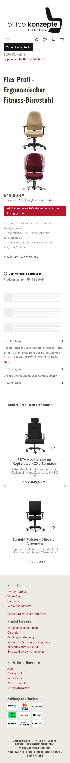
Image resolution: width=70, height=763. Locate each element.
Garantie (12, 632)
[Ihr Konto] (53, 39)
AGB (10, 668)
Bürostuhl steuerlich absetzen (26, 651)
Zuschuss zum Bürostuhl (23, 646)
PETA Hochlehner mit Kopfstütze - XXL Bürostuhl (35, 462)
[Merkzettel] (45, 39)
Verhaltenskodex (18, 687)
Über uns (13, 601)
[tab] (34, 352)
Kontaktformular (18, 591)
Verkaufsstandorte (18, 47)
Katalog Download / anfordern (26, 613)
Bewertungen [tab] (34, 383)
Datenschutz (15, 673)
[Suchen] (36, 39)
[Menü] (8, 39)
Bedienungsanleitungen (22, 627)
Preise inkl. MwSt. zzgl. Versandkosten (29, 200)
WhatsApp (14, 596)
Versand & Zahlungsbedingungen (28, 642)
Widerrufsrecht (17, 683)
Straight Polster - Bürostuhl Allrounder (34, 541)
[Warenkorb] (62, 39)
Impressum (14, 678)
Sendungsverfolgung (20, 637)
